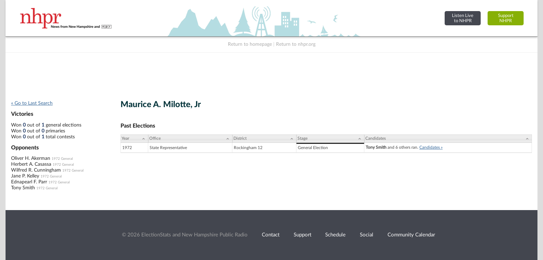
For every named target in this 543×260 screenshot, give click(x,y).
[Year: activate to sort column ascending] (134, 139)
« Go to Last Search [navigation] (32, 103)
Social (366, 234)
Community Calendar (411, 234)
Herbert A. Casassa (31, 164)
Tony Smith (23, 187)
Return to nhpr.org (295, 44)
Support (302, 234)
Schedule (335, 234)
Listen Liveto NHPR (462, 18)
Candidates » (431, 147)
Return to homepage (250, 44)
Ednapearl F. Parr (29, 182)
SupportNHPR (506, 18)
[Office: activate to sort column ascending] (190, 139)
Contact (270, 234)
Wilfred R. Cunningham (36, 170)
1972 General (62, 159)
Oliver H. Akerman (30, 158)
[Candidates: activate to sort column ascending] (448, 139)
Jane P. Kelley (25, 176)
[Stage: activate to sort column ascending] (330, 139)
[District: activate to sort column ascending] (264, 139)
